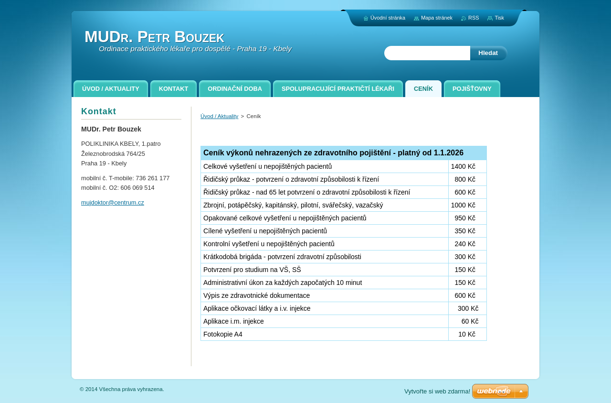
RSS (473, 18)
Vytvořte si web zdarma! (437, 391)
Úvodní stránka (387, 18)
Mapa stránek (437, 18)
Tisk (499, 18)
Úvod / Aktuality (219, 116)
